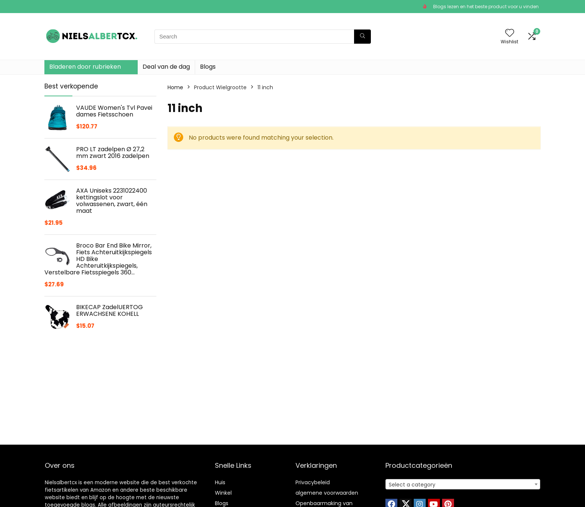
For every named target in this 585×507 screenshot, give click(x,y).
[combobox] (462, 484)
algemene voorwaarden (326, 493)
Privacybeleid (312, 482)
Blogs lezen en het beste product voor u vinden (486, 6)
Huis (220, 482)
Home (175, 87)
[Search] (362, 36)
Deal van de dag (166, 66)
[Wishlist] (509, 33)
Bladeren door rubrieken (85, 66)
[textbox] (463, 484)
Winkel (223, 493)
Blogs (208, 66)
